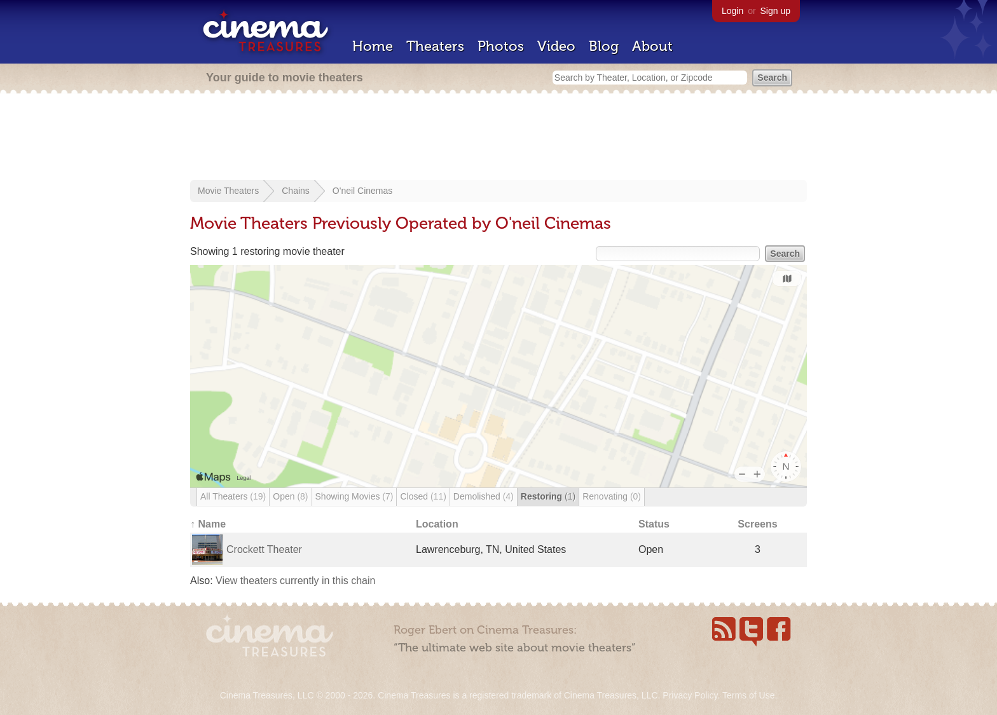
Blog (604, 46)
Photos (501, 46)
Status (654, 524)
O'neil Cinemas (363, 191)
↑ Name (208, 524)
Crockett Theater (264, 549)
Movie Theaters (228, 191)
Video (556, 46)
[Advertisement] (498, 138)
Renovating (611, 496)
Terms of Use (748, 695)
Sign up (775, 11)
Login (732, 11)
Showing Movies (354, 496)
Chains (296, 191)
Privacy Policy (690, 695)
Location (437, 524)
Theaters (435, 46)
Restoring (548, 496)
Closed (423, 496)
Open (290, 496)
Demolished (483, 496)
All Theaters (233, 496)
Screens (757, 524)
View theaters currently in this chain (295, 580)
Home (372, 46)
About (652, 46)
